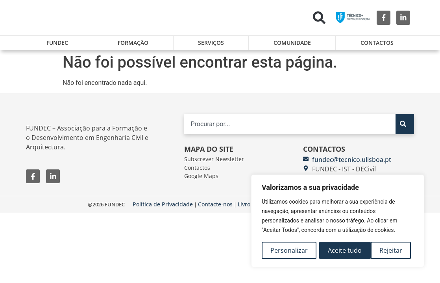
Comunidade (292, 42)
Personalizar (289, 250)
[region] (337, 221)
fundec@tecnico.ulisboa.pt (351, 162)
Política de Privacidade (163, 207)
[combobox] (289, 127)
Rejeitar (339, 250)
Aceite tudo (388, 250)
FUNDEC (57, 42)
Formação (133, 42)
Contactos (377, 42)
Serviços (211, 42)
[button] (319, 18)
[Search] (405, 127)
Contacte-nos (215, 207)
